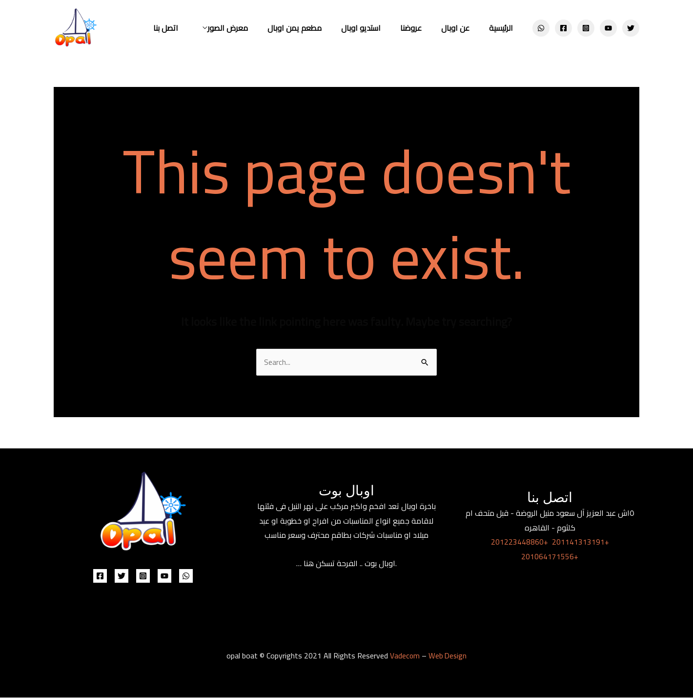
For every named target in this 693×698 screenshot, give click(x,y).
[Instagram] (585, 28)
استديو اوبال (374, 28)
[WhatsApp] (541, 28)
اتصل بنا (191, 28)
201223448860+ (519, 542)
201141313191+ (580, 542)
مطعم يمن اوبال (312, 28)
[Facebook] (563, 28)
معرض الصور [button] (249, 28)
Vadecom (404, 656)
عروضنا (420, 28)
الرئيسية (503, 28)
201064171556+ (549, 557)
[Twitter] (630, 28)
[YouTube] (608, 28)
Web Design (448, 656)
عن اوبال (461, 28)
